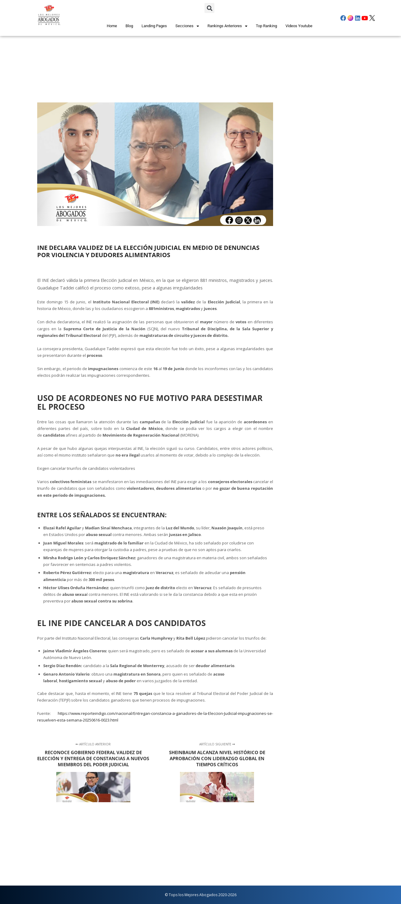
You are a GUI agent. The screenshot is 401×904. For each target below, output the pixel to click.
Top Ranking (266, 26)
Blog (129, 26)
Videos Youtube (298, 26)
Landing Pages (154, 26)
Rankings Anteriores (227, 26)
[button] (209, 8)
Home (112, 26)
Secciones (187, 26)
